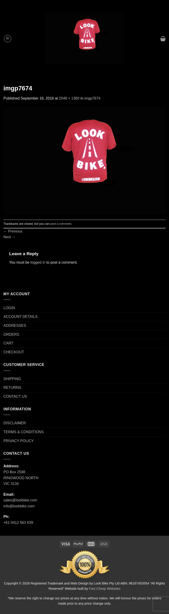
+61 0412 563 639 (18, 523)
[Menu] (7, 38)
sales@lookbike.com (20, 500)
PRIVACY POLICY (18, 441)
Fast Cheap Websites (104, 588)
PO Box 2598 (14, 472)
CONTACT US (15, 396)
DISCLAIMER (14, 423)
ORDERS (11, 334)
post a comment (60, 223)
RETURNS (12, 387)
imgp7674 (92, 98)
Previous (12, 231)
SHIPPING (12, 379)
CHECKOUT (13, 352)
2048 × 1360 (69, 98)
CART (8, 343)
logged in (37, 262)
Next (9, 237)
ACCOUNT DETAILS (20, 317)
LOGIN (9, 308)
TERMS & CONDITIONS (23, 432)
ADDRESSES (14, 325)
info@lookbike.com (18, 506)
